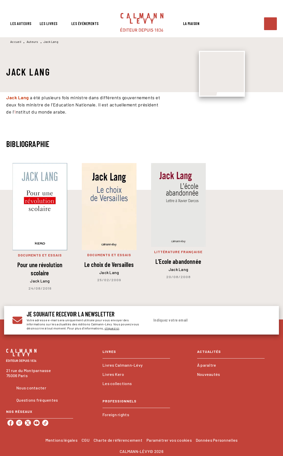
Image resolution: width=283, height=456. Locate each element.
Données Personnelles (216, 440)
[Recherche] (270, 23)
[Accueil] (141, 22)
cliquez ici (112, 328)
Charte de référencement (118, 440)
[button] (136, 365)
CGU (85, 440)
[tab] (21, 23)
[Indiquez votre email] (204, 320)
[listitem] (10, 422)
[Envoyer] (264, 320)
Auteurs (32, 41)
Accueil (15, 41)
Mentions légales (61, 440)
